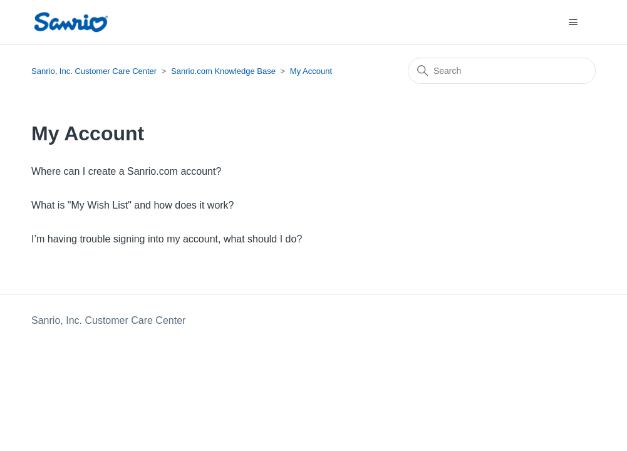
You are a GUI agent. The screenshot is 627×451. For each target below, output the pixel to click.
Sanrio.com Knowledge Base (223, 71)
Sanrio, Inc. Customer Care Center (94, 71)
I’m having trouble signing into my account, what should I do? (166, 239)
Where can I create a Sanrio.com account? (126, 171)
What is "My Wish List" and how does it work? (132, 205)
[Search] (501, 70)
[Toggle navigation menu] (573, 23)
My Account (311, 71)
